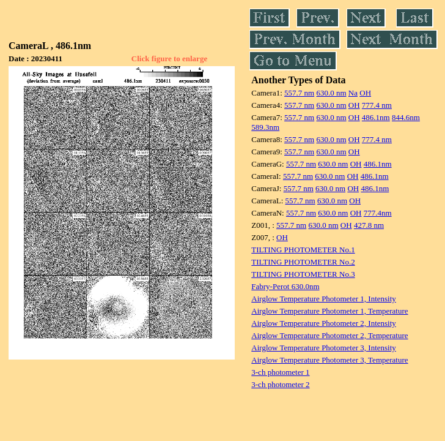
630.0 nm (331, 92)
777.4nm (378, 212)
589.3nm (265, 127)
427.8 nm (369, 225)
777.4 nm (377, 105)
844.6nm (406, 117)
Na (353, 92)
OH (365, 92)
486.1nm (376, 117)
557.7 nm (299, 92)
